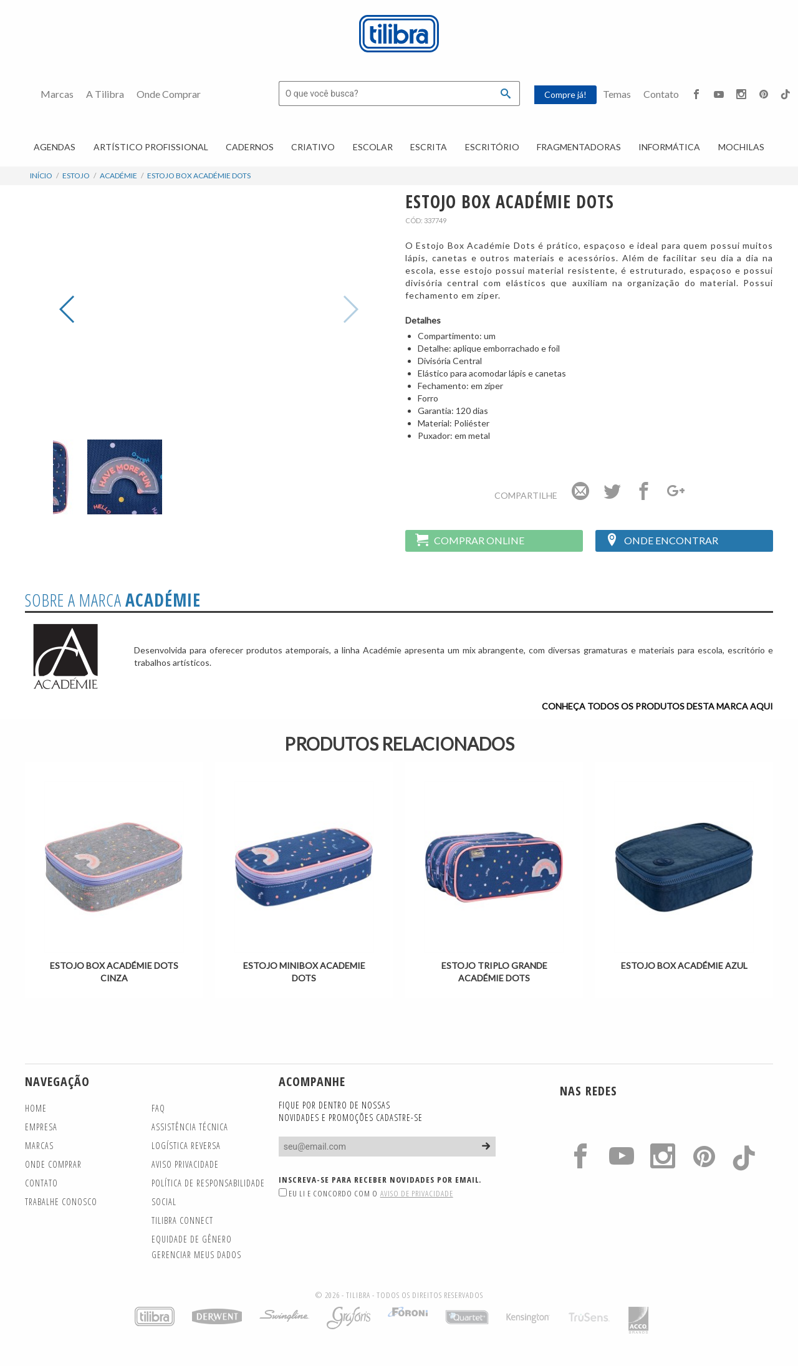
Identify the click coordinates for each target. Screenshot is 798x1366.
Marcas (57, 94)
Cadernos (250, 147)
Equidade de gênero (191, 1239)
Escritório (492, 147)
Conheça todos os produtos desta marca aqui (657, 706)
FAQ (158, 1108)
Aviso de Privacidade (416, 1193)
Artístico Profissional (151, 147)
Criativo (313, 147)
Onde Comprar (169, 94)
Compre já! (565, 94)
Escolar (373, 147)
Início (41, 175)
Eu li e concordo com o (366, 1193)
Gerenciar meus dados (196, 1255)
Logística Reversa (186, 1146)
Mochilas (741, 147)
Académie (118, 175)
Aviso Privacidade (185, 1164)
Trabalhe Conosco (61, 1202)
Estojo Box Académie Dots (199, 175)
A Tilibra (105, 94)
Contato (661, 94)
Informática (669, 147)
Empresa (41, 1127)
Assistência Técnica (189, 1127)
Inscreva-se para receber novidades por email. (380, 1179)
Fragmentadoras (579, 147)
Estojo (76, 175)
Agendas (54, 147)
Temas (617, 94)
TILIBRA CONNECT (182, 1220)
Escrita (428, 147)
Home (36, 1108)
